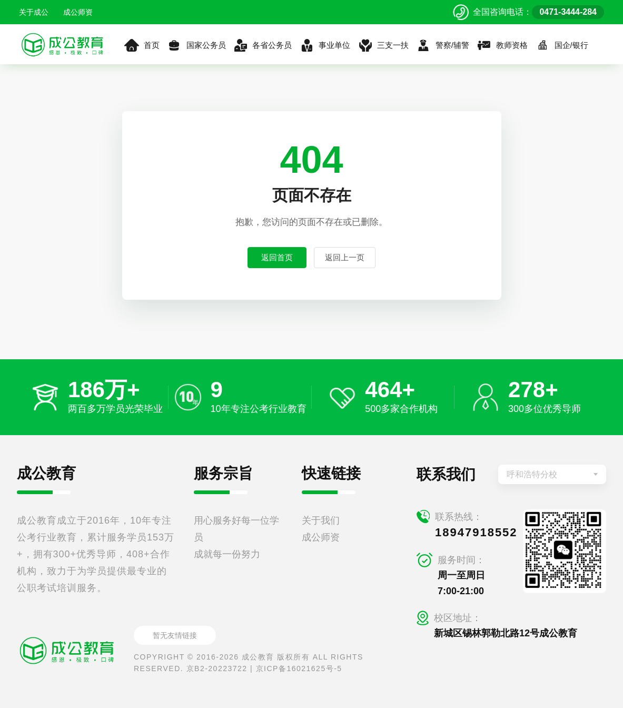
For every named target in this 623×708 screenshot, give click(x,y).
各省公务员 (262, 45)
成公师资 (78, 12)
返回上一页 (344, 257)
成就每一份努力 (227, 554)
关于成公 (33, 12)
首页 (142, 45)
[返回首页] (62, 44)
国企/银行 (561, 45)
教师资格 (502, 45)
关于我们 (321, 520)
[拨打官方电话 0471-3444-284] (528, 12)
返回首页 (277, 257)
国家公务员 (196, 45)
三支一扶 (383, 45)
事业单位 (324, 45)
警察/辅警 (442, 45)
